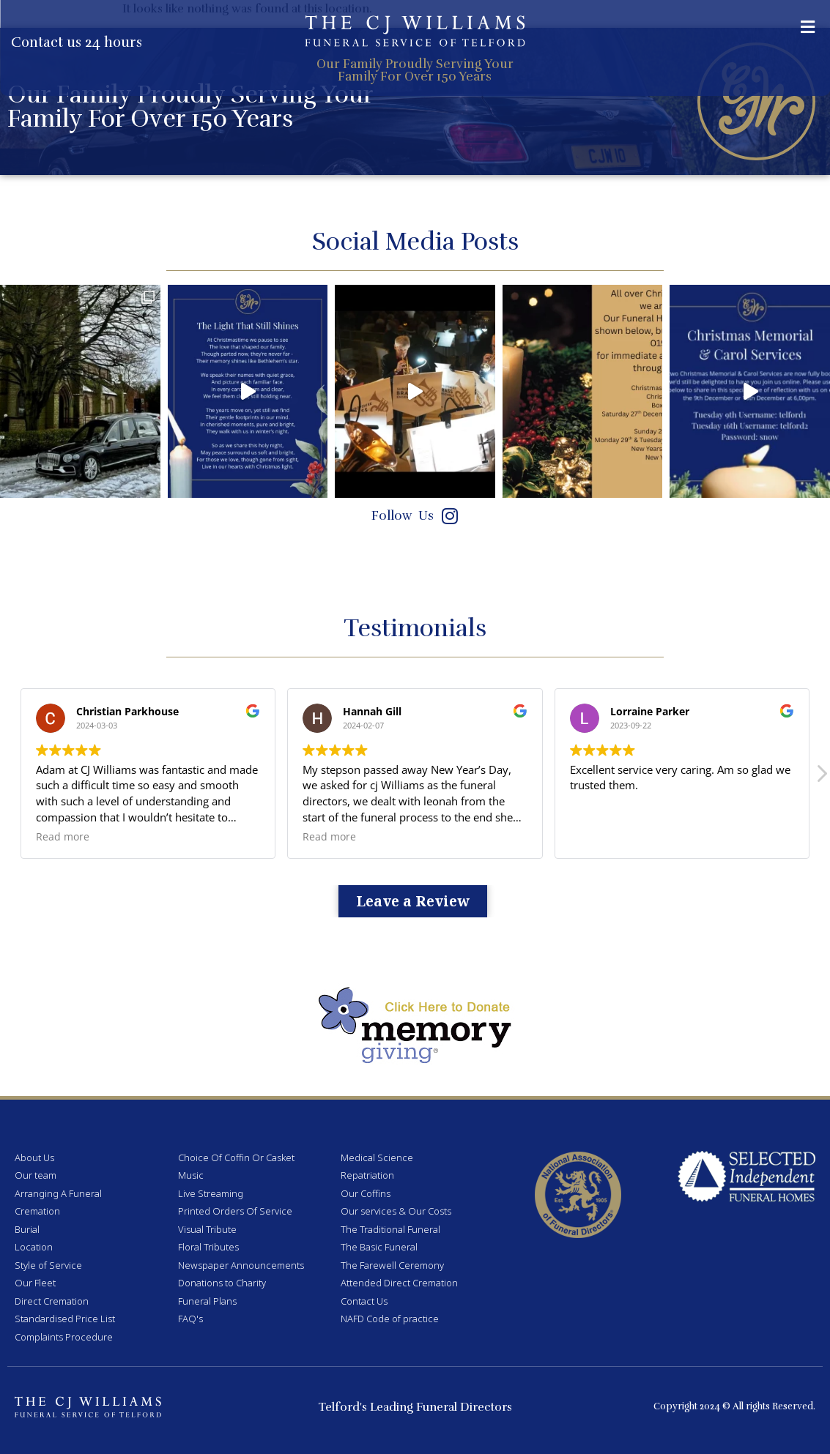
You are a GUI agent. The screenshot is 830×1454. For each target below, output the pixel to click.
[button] (808, 27)
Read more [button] (62, 836)
